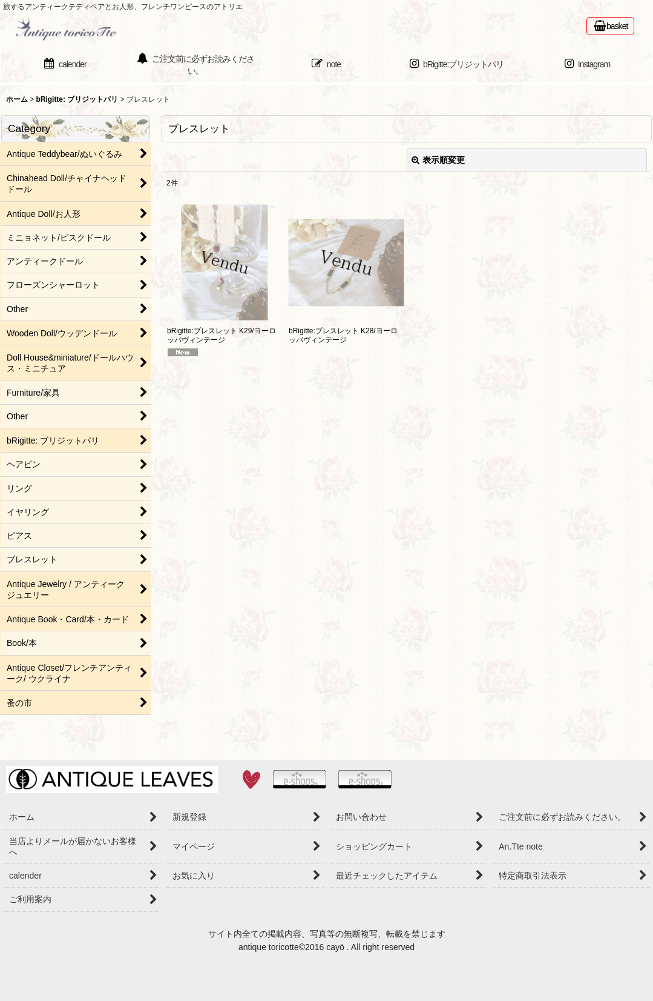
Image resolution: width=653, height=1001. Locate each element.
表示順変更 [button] (438, 160)
